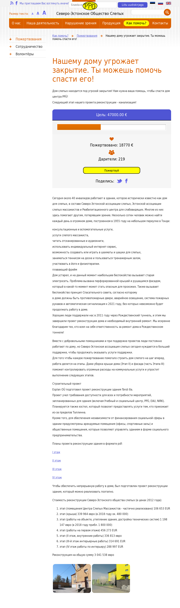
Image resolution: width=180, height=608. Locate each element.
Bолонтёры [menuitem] (25, 54)
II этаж (56, 460)
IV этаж (57, 477)
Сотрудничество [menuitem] (29, 47)
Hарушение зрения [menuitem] (80, 23)
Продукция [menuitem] (111, 23)
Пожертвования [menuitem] (28, 39)
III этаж (57, 469)
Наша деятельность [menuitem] (43, 23)
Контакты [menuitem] (160, 23)
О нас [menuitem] (16, 23)
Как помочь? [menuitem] (136, 23)
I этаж (56, 452)
